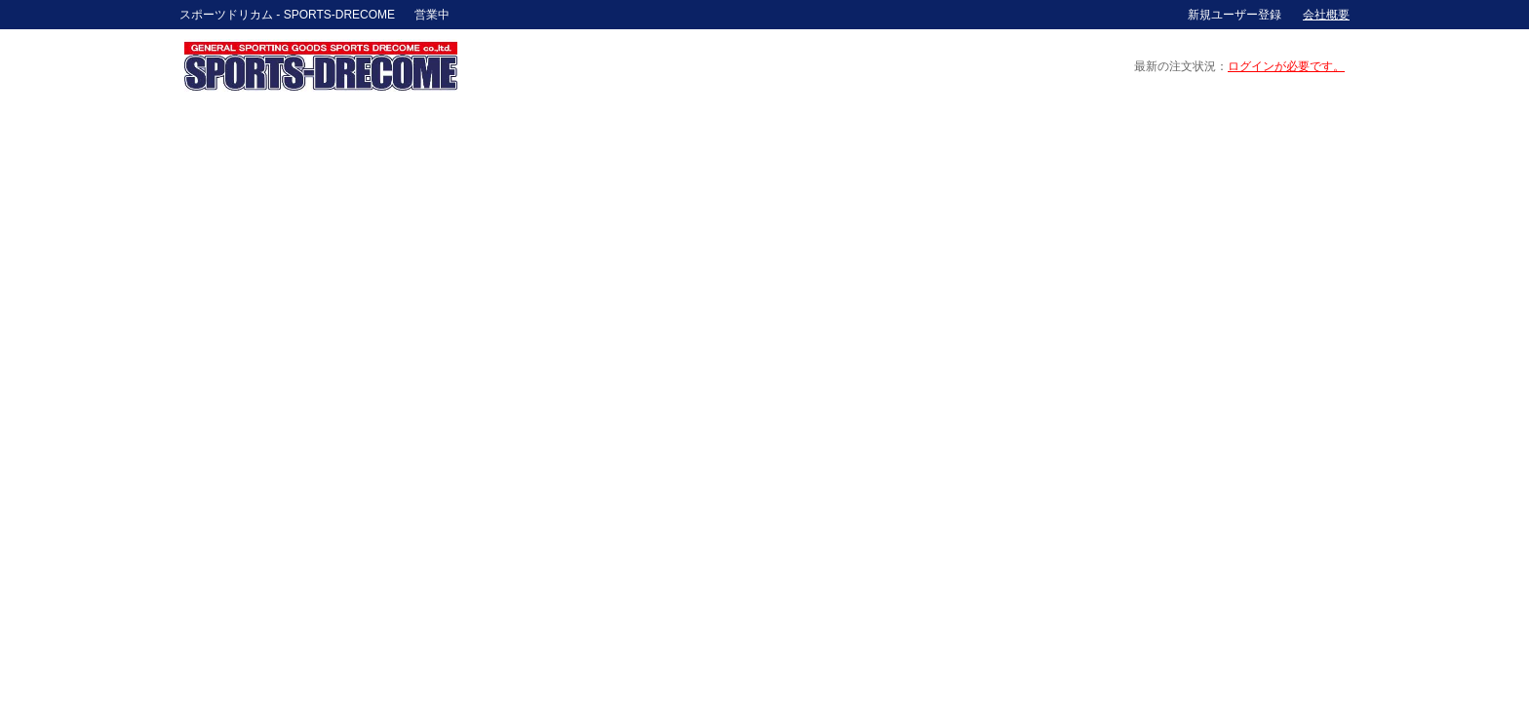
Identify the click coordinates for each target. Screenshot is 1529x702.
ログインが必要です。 (1286, 66)
